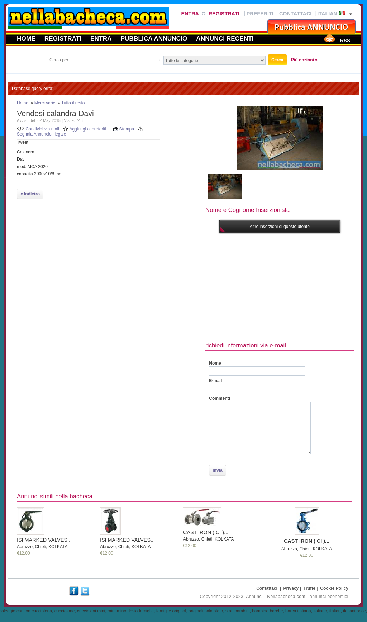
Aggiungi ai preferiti (87, 129)
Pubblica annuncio (154, 38)
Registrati (224, 13)
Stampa (126, 129)
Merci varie (45, 102)
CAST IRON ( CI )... (205, 532)
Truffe (309, 588)
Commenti (219, 398)
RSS (345, 40)
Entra (190, 13)
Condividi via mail (42, 129)
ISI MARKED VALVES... (44, 540)
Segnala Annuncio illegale (41, 134)
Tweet (22, 142)
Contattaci (295, 13)
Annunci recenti (224, 38)
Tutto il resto (73, 102)
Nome (215, 363)
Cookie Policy (334, 588)
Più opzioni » (304, 59)
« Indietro (30, 193)
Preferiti (260, 13)
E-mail (215, 380)
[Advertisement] (286, 286)
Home (26, 38)
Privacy (291, 588)
